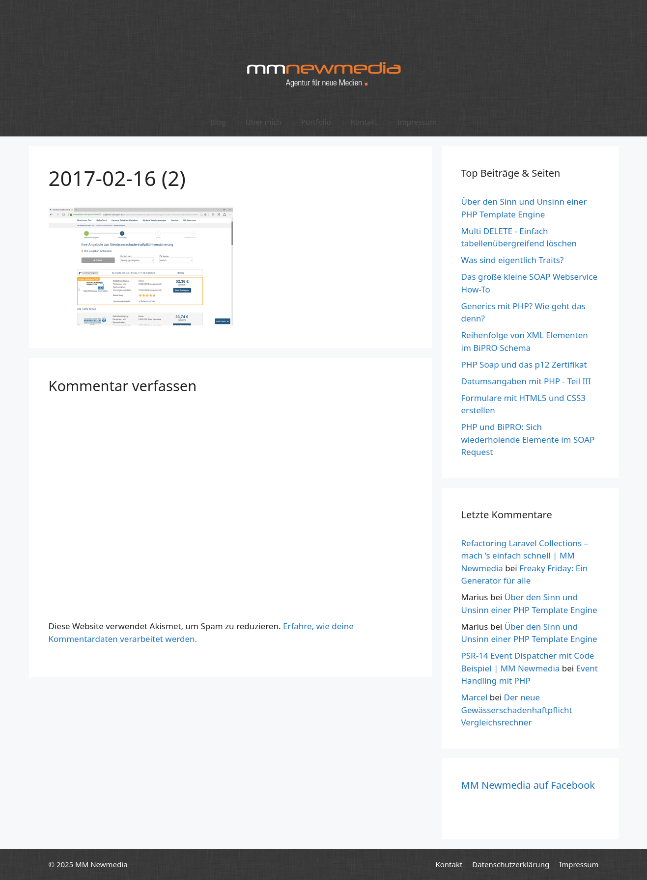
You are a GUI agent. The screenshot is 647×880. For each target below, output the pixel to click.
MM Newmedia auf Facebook (528, 785)
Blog (218, 122)
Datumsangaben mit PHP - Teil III (526, 381)
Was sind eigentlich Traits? (512, 260)
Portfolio (316, 122)
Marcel (474, 697)
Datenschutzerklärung (510, 864)
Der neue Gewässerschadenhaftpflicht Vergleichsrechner (516, 710)
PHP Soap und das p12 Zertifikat (524, 364)
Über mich (263, 122)
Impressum (417, 122)
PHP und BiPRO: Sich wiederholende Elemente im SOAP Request (528, 439)
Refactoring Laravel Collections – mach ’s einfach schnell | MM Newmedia (525, 555)
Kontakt (364, 122)
